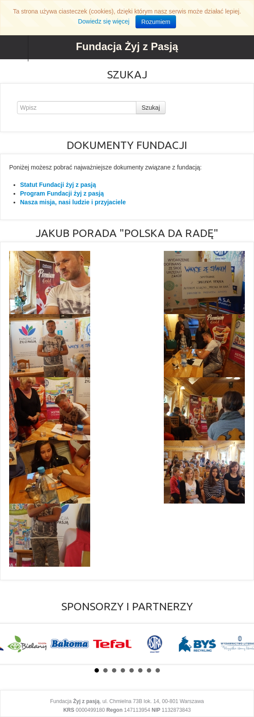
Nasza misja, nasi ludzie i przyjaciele (73, 202)
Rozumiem (155, 21)
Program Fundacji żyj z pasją (62, 193)
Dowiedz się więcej (103, 21)
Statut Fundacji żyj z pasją (58, 184)
